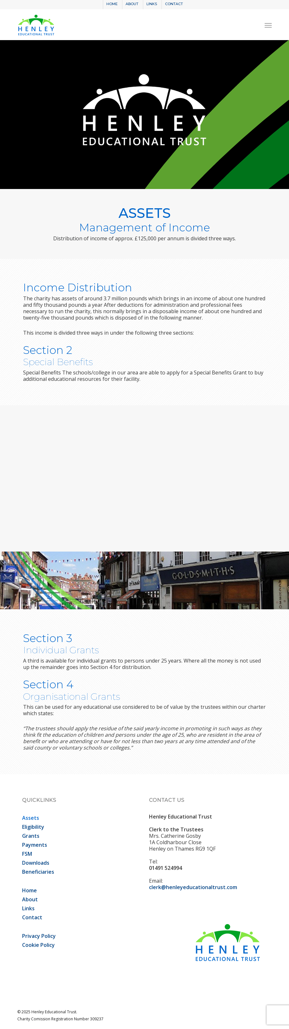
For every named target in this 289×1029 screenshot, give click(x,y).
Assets (30, 818)
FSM (27, 854)
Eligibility (33, 827)
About (30, 899)
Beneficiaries (38, 872)
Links (28, 908)
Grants (30, 836)
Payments (34, 845)
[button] (268, 25)
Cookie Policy (38, 945)
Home (29, 890)
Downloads (35, 863)
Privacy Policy (39, 936)
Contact (32, 917)
